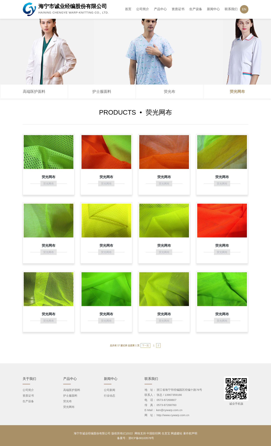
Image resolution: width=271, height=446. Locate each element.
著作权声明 (190, 433)
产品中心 (160, 9)
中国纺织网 (154, 433)
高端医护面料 (34, 91)
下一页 (145, 345)
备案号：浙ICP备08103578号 (135, 438)
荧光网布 (237, 91)
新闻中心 (213, 9)
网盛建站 (176, 433)
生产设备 (195, 9)
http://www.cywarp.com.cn (173, 415)
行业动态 (109, 395)
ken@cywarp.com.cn (169, 410)
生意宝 (166, 433)
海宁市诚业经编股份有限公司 (92, 433)
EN (244, 9)
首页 (128, 9)
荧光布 (169, 91)
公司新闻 (109, 390)
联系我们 (231, 9)
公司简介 (142, 9)
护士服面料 (101, 91)
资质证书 (178, 9)
